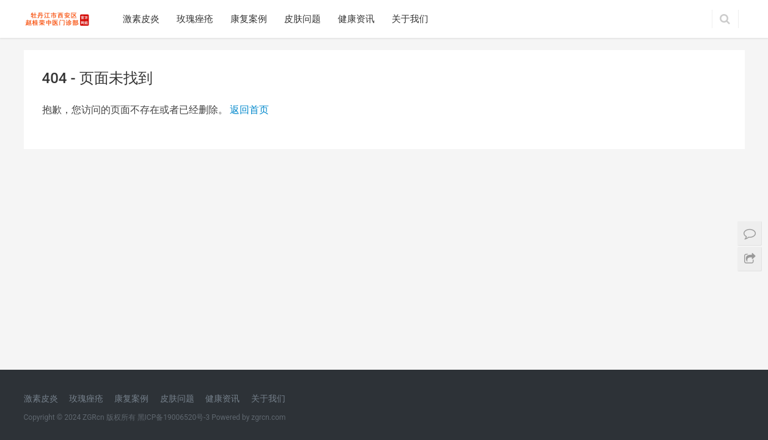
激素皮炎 (141, 18)
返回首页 (249, 110)
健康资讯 (356, 18)
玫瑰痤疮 (195, 18)
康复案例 (248, 18)
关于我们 (410, 18)
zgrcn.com (268, 222)
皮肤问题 (302, 18)
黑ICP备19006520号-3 (173, 222)
